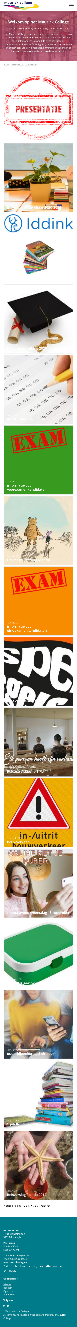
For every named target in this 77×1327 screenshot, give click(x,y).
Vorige (7, 1205)
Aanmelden (9, 1294)
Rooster (7, 1287)
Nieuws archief (31, 65)
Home (6, 65)
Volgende (45, 1205)
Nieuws (20, 65)
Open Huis (9, 1291)
